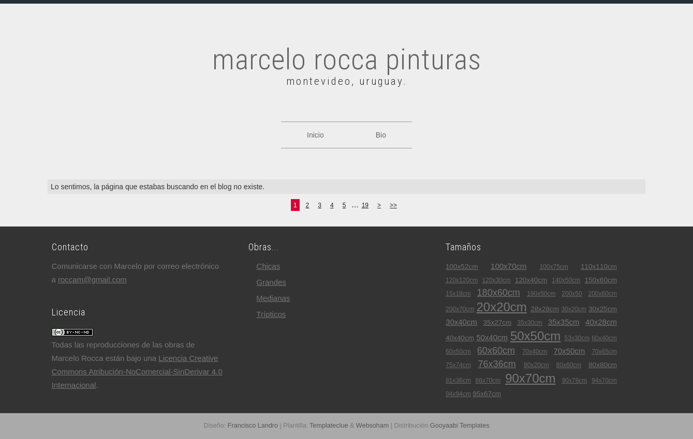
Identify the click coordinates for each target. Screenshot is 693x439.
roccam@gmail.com (92, 279)
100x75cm (553, 266)
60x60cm (496, 350)
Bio (381, 135)
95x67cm (487, 394)
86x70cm (488, 380)
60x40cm (604, 338)
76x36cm (497, 364)
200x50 (572, 293)
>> (393, 205)
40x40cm (460, 338)
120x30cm (496, 280)
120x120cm (462, 280)
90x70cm (530, 378)
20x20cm (501, 307)
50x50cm (535, 336)
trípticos (271, 314)
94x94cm (458, 394)
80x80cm (602, 365)
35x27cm (497, 322)
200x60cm (602, 293)
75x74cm (458, 365)
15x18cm (458, 293)
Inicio (315, 135)
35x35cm (564, 321)
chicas (268, 266)
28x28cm (544, 309)
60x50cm (458, 351)
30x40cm (461, 321)
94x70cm (604, 380)
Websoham (372, 425)
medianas (273, 298)
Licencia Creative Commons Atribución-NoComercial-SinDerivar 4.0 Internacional (137, 371)
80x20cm (536, 365)
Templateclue (328, 425)
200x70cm (460, 309)
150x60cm (601, 280)
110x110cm (599, 266)
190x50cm (541, 293)
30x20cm (573, 309)
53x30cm (577, 338)
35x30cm (529, 322)
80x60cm (569, 365)
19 (365, 205)
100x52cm (462, 266)
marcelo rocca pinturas (346, 59)
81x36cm (458, 380)
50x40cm (492, 337)
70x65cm (604, 351)
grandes (271, 282)
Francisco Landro (253, 425)
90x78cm (574, 380)
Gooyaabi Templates (460, 425)
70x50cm (569, 350)
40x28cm (601, 321)
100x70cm (508, 266)
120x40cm (531, 280)
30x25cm (602, 309)
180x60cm (498, 292)
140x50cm (566, 280)
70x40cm (535, 351)
